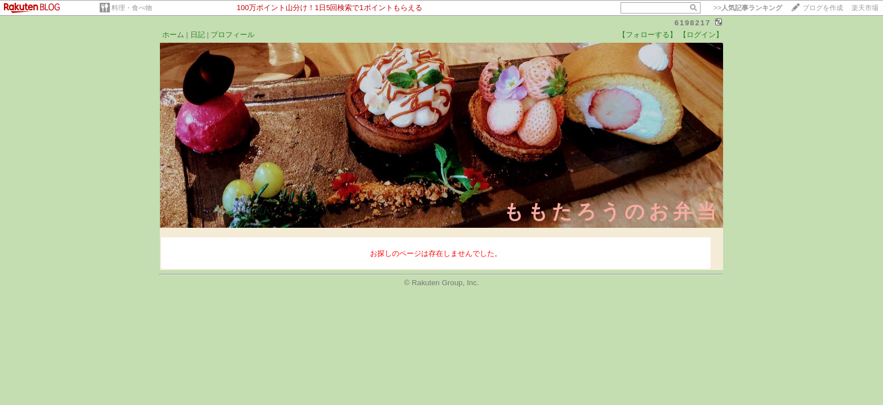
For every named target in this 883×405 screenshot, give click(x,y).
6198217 (693, 23)
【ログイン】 (701, 34)
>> (747, 8)
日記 (197, 34)
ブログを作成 (822, 8)
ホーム (173, 34)
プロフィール (233, 34)
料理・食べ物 (132, 8)
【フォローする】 (647, 34)
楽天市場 (864, 8)
